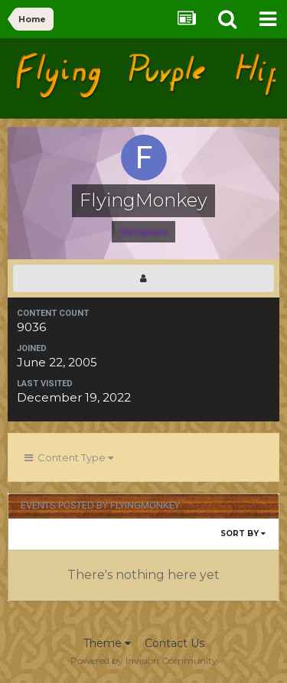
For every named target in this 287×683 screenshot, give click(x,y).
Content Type (68, 457)
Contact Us (174, 643)
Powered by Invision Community (143, 660)
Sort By (243, 533)
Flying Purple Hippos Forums (128, 74)
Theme (107, 643)
